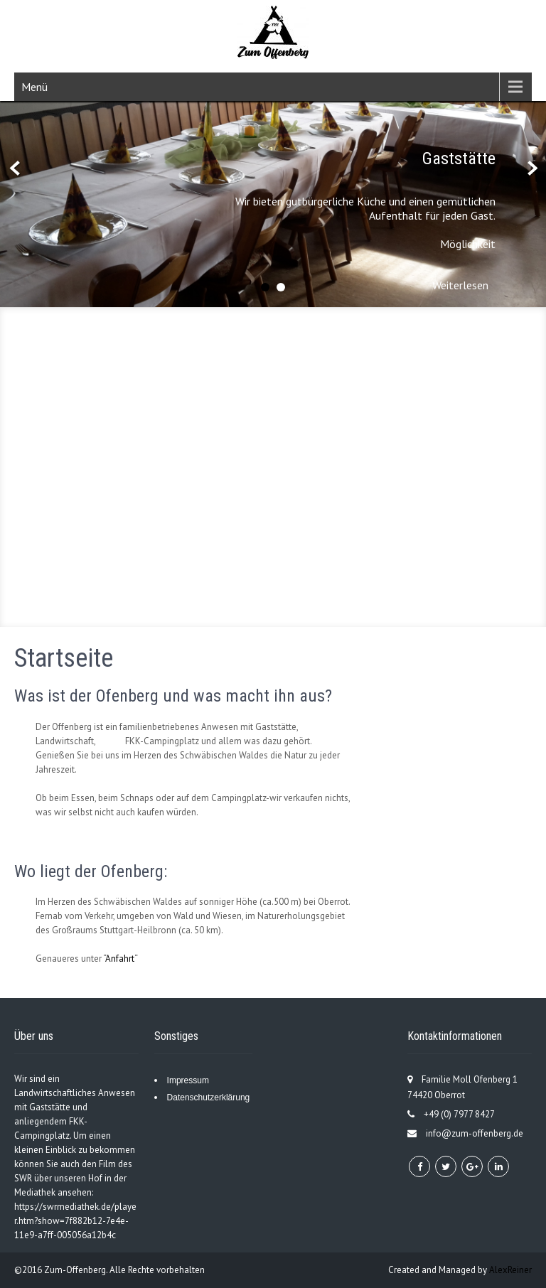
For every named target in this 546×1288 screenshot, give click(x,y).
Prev (15, 169)
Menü (34, 87)
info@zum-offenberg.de (474, 1133)
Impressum (188, 1080)
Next (530, 169)
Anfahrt (119, 958)
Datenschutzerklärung (208, 1097)
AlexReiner (510, 1270)
